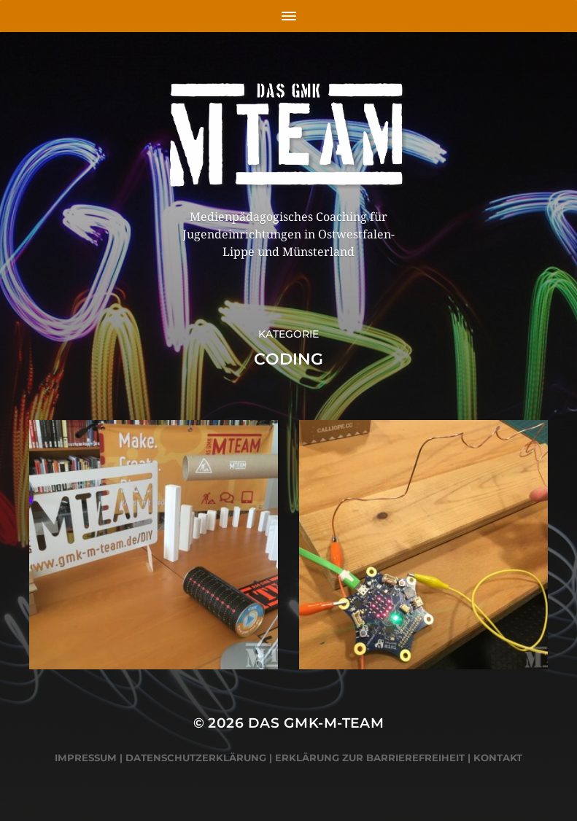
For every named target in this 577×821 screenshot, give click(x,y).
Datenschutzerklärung (195, 757)
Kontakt (497, 757)
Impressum (86, 757)
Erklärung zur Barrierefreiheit (370, 757)
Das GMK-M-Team (316, 723)
